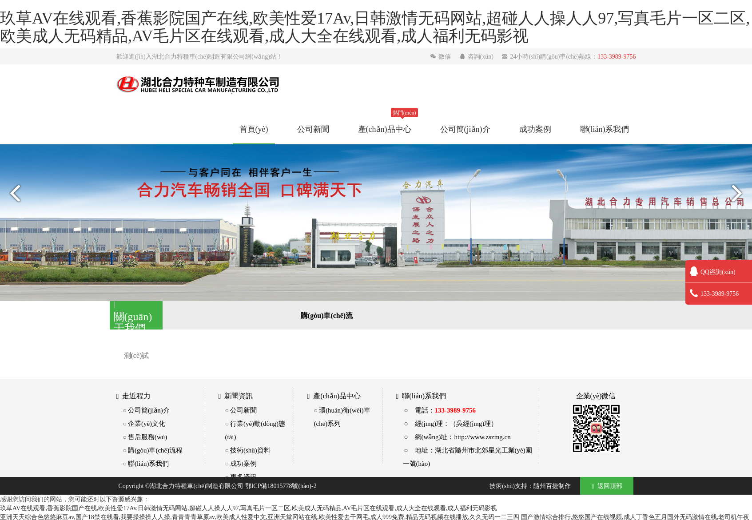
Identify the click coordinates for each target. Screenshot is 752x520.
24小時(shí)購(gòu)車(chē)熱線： (568, 56)
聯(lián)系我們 (604, 129)
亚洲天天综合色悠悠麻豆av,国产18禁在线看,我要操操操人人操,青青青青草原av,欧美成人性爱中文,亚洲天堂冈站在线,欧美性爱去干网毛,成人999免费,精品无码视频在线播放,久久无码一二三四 (259, 517)
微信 (441, 56)
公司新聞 (313, 129)
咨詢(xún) (477, 56)
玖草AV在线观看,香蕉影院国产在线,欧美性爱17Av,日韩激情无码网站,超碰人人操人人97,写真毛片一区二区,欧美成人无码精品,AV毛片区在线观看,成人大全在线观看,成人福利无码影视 (248, 508)
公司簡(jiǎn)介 (465, 129)
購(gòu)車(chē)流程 (155, 450)
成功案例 (535, 129)
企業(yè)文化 (146, 423)
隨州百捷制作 (552, 486)
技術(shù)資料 (250, 450)
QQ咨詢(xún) (713, 272)
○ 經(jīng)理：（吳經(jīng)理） (451, 423)
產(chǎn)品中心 (384, 129)
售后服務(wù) (147, 436)
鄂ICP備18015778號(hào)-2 (281, 486)
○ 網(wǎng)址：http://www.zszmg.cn (457, 436)
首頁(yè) (253, 129)
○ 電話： (440, 410)
